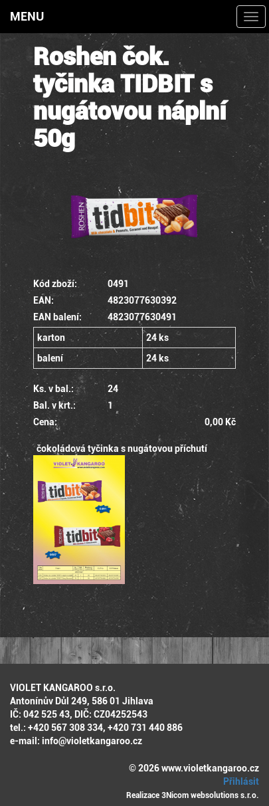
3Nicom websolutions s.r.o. (210, 795)
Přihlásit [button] (239, 781)
